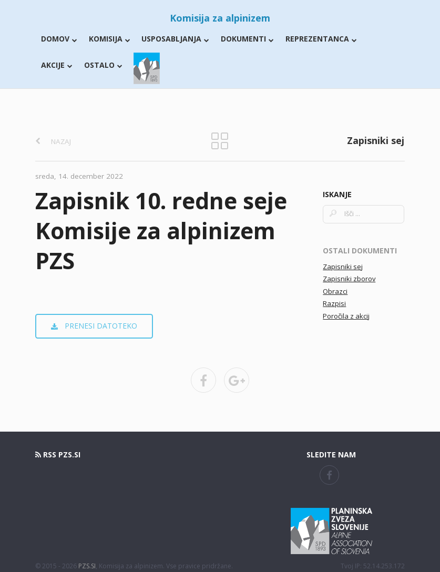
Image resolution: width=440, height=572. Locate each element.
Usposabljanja (175, 39)
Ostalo (103, 65)
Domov (59, 39)
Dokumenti (247, 39)
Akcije (57, 65)
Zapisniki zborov (349, 278)
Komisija (109, 39)
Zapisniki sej (343, 266)
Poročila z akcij (346, 316)
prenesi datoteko (94, 326)
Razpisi (334, 303)
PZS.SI (87, 565)
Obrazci (335, 291)
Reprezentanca (321, 39)
